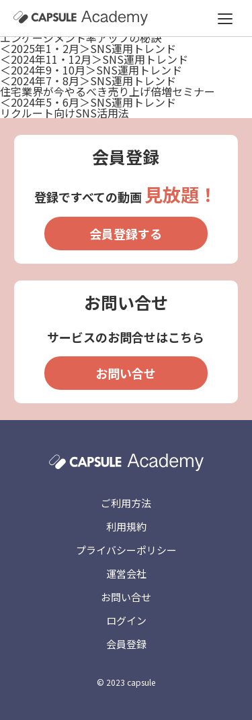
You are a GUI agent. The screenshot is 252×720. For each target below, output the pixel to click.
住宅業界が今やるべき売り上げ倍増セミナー (107, 91)
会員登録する (125, 233)
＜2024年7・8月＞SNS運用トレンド (88, 80)
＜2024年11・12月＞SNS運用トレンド (94, 59)
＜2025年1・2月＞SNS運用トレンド (88, 48)
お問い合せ (125, 373)
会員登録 (126, 644)
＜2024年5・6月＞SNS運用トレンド (88, 102)
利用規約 (126, 526)
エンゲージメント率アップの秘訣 (80, 38)
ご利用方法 (126, 503)
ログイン (126, 620)
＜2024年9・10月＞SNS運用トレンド (91, 70)
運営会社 (126, 573)
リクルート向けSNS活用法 (64, 113)
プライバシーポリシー (126, 550)
